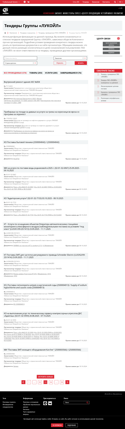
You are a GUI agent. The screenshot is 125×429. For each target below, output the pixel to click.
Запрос (15, 366)
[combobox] (70, 58)
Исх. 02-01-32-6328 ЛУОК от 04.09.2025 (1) (18, 336)
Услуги (51, 73)
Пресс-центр (81, 13)
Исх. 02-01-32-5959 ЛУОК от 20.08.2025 (48, 332)
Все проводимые (15, 73)
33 (45, 382)
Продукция (94, 13)
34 (51, 382)
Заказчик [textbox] (58, 58)
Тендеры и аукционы (27, 33)
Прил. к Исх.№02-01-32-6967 (23, 187)
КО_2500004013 (19, 304)
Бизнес (58, 13)
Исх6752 (16, 159)
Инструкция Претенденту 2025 (24, 99)
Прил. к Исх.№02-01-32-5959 (23, 332)
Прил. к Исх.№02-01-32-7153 (23, 215)
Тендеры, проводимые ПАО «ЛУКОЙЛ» (52, 33)
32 (40, 382)
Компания (48, 13)
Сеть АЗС (76, 2)
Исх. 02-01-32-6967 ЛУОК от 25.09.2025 (48, 187)
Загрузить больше (45, 377)
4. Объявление (48, 245)
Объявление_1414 (44, 274)
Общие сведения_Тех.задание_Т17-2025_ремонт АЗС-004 (23, 99)
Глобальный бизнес (11, 2)
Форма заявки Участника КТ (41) (25, 274)
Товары (35, 73)
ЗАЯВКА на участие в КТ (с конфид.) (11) (27, 245)
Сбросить (59, 63)
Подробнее (71, 425)
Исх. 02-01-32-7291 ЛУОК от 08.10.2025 (17, 189)
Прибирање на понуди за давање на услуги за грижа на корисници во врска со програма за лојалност (29, 132)
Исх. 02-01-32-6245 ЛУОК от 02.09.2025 (45, 334)
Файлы (36, 336)
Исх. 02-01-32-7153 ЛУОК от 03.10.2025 (48, 215)
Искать (81, 63)
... (34, 382)
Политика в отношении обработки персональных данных (31, 402)
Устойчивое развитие (112, 13)
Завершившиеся (70, 73)
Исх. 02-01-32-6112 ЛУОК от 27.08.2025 (17, 334)
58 (62, 382)
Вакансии (95, 2)
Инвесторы (68, 13)
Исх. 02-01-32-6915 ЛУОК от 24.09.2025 (26, 338)
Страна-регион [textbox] (10, 63)
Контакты (106, 2)
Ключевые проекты (9, 400)
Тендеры (86, 2)
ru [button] (121, 2)
